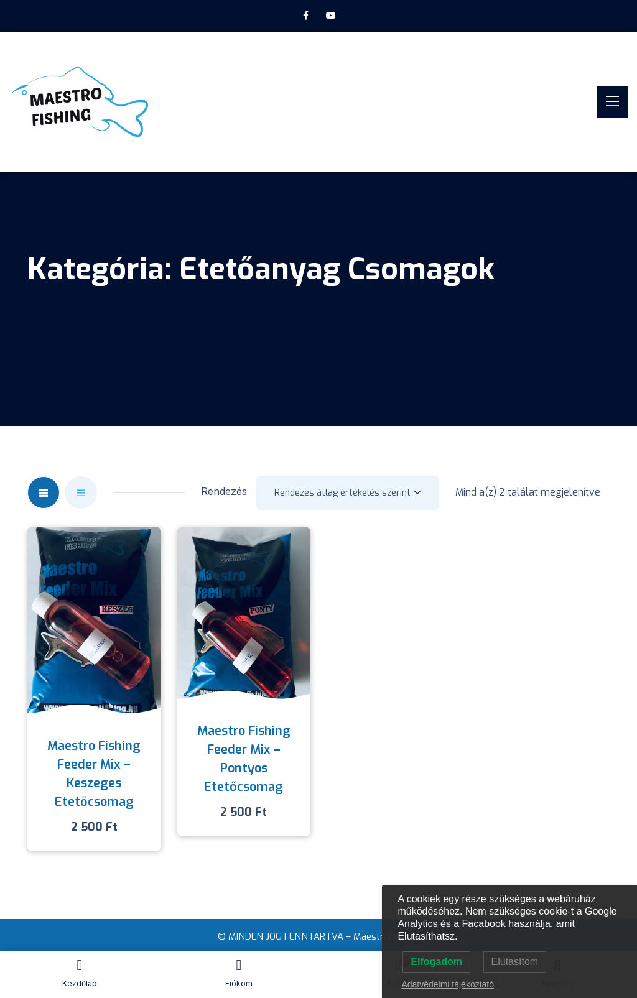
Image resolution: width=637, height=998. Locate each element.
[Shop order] (347, 493)
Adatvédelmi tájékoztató (447, 984)
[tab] (43, 492)
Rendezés (224, 491)
